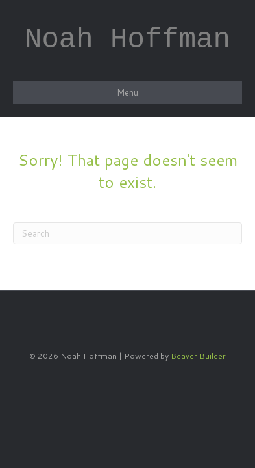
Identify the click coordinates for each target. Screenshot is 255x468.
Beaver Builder (198, 355)
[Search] (127, 233)
